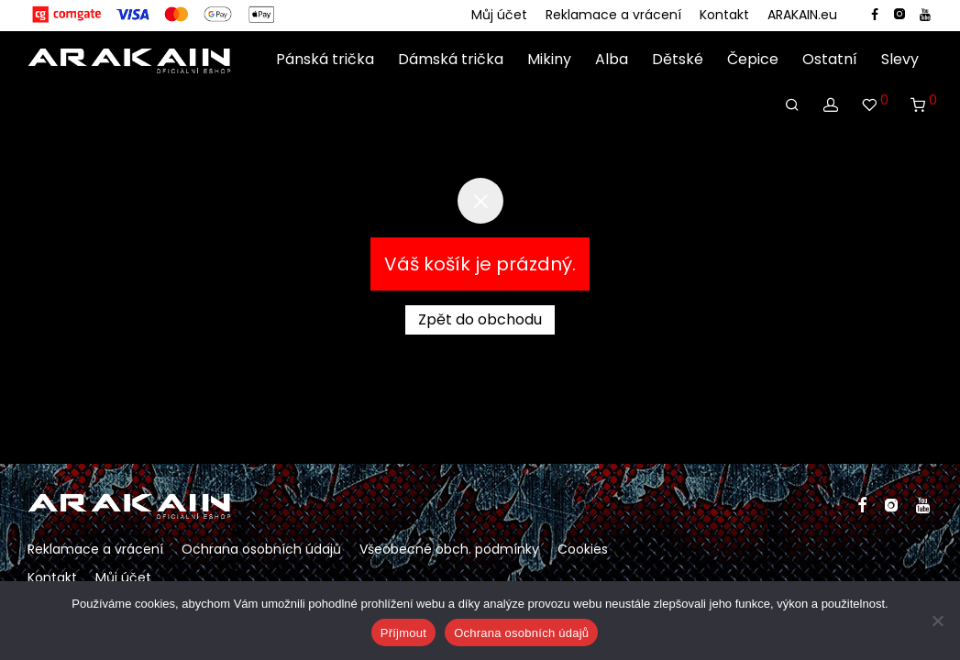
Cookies (582, 549)
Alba (611, 59)
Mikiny (549, 59)
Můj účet (499, 14)
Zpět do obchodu (480, 319)
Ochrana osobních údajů (261, 549)
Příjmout (403, 633)
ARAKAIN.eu (802, 14)
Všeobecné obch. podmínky (449, 549)
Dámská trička (450, 59)
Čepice (752, 59)
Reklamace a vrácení (613, 14)
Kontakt (724, 14)
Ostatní (829, 59)
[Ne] (937, 620)
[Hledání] (792, 105)
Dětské (677, 59)
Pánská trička (325, 59)
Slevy (900, 59)
